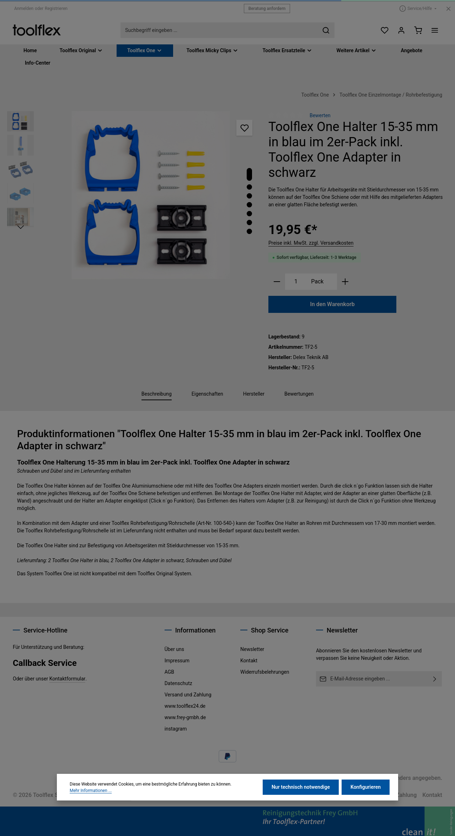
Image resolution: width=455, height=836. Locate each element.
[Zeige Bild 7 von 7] (249, 231)
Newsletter (252, 649)
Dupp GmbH (115, 795)
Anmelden (23, 8)
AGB (169, 672)
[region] (134, 195)
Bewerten (320, 115)
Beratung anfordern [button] (267, 8)
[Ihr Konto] (401, 30)
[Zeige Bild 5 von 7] (249, 213)
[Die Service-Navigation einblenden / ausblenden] (418, 8)
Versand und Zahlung (188, 694)
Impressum (177, 660)
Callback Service (45, 663)
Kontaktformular (67, 679)
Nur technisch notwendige (301, 810)
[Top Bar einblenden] (434, 30)
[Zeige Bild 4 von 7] (249, 204)
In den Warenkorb (332, 304)
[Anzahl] (296, 281)
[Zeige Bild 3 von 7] (249, 196)
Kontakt (248, 660)
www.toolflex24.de (185, 706)
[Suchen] (326, 30)
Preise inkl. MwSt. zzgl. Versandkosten (311, 243)
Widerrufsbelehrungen (264, 672)
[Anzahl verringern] (276, 281)
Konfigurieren (365, 810)
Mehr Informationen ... (91, 813)
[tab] (156, 394)
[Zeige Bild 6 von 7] (249, 222)
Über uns (174, 649)
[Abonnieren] (435, 678)
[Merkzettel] (384, 30)
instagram (176, 729)
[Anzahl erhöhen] (345, 281)
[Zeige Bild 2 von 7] (249, 187)
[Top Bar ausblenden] (448, 9)
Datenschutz (178, 683)
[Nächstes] (20, 227)
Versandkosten (264, 778)
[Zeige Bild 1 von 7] (249, 174)
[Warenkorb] (417, 30)
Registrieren (56, 8)
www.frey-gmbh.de (185, 717)
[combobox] (219, 30)
